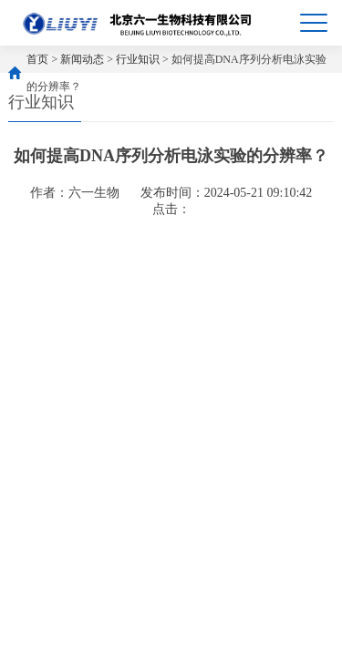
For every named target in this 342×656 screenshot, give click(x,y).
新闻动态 (82, 59)
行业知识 (138, 59)
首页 (37, 59)
